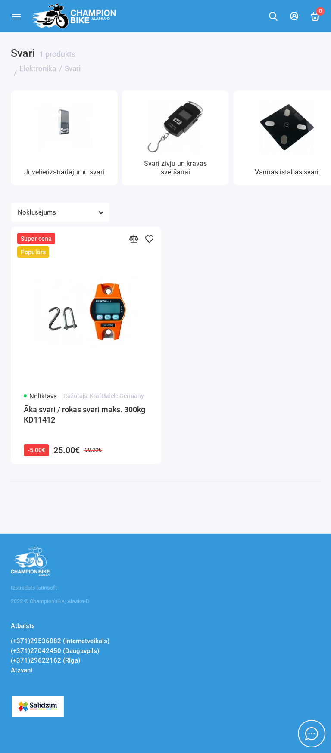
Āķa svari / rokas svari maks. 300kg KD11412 (84, 414)
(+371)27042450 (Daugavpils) (55, 651)
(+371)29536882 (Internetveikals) (60, 641)
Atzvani (21, 670)
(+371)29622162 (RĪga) (45, 660)
